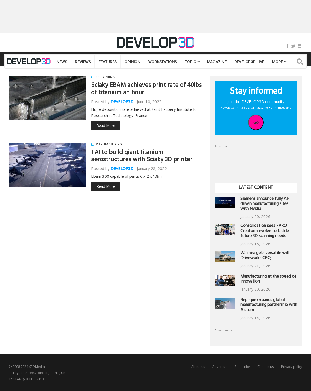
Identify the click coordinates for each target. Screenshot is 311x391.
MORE (277, 62)
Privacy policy (291, 366)
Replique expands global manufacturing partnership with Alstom (268, 305)
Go (256, 122)
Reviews (83, 62)
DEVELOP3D (122, 101)
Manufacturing (109, 144)
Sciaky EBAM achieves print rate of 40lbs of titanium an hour (146, 89)
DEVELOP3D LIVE (249, 62)
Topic (190, 62)
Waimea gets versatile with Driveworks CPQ (265, 256)
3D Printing (105, 77)
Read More (106, 125)
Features (108, 62)
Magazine (217, 62)
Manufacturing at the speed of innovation (268, 279)
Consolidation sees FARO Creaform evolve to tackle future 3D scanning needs (264, 231)
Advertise (219, 366)
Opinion (132, 62)
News (62, 62)
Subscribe (242, 366)
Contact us (265, 366)
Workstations (162, 62)
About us (198, 366)
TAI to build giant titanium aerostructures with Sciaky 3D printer (141, 156)
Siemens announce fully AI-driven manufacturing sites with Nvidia (264, 204)
